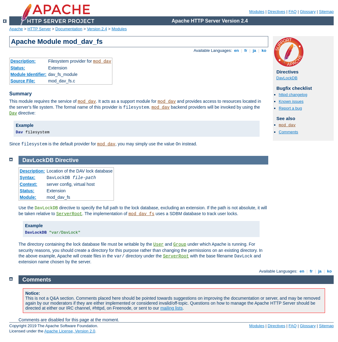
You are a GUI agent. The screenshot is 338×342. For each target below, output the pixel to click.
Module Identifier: (28, 74)
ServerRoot (69, 213)
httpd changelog (293, 94)
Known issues (291, 101)
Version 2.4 (97, 29)
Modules (256, 11)
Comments (288, 132)
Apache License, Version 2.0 (69, 331)
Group (179, 244)
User (158, 244)
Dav (13, 113)
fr (245, 50)
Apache (16, 29)
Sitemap (326, 11)
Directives (276, 11)
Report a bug (290, 108)
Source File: (22, 80)
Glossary (307, 11)
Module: (28, 197)
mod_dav (102, 61)
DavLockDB (287, 78)
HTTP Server (39, 29)
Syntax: (27, 177)
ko (264, 50)
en (236, 50)
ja (254, 50)
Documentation (68, 29)
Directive (67, 160)
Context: (28, 184)
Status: (17, 67)
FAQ (293, 11)
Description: (23, 61)
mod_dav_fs (141, 213)
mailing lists (171, 308)
